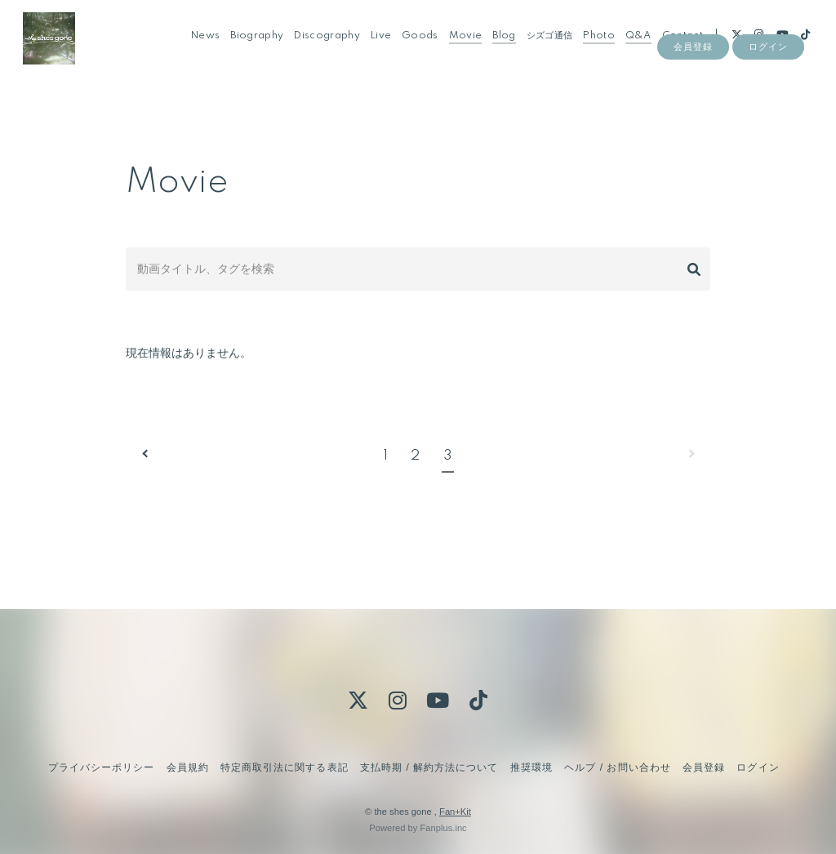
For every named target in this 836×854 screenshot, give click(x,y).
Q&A (630, 47)
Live (372, 47)
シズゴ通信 (541, 47)
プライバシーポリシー (101, 767)
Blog (495, 47)
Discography (319, 47)
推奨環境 (531, 767)
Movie (457, 47)
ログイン (768, 75)
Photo (591, 47)
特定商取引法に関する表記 (284, 767)
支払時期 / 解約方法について (429, 767)
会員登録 (693, 75)
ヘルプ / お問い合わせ (617, 767)
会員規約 (188, 767)
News (197, 47)
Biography (248, 47)
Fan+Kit (455, 811)
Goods (412, 47)
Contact (673, 47)
